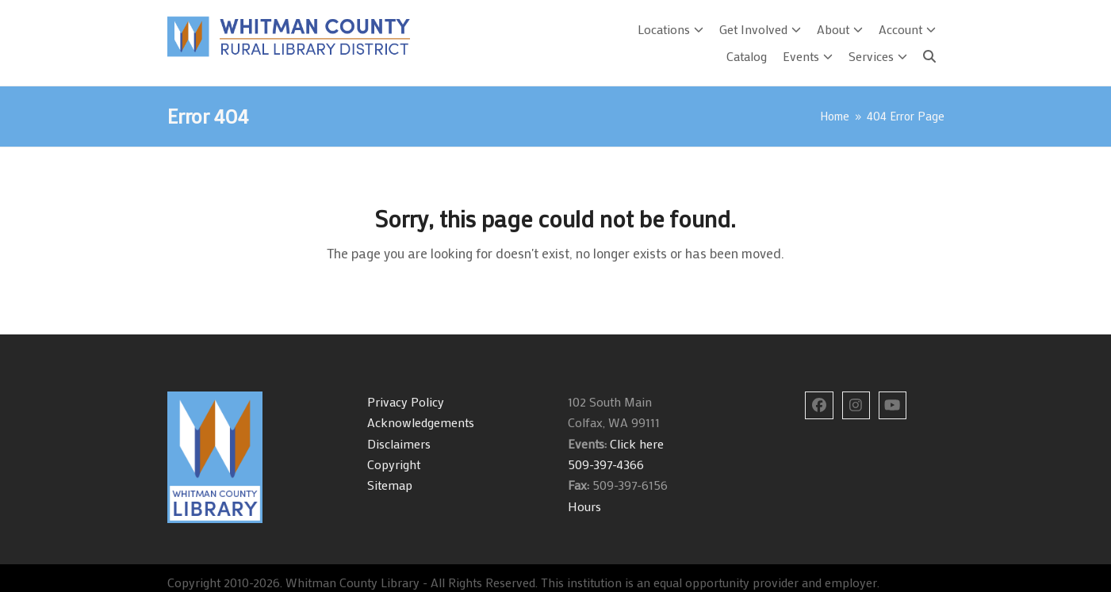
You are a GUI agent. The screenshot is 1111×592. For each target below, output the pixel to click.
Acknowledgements (420, 422)
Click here (635, 443)
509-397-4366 (606, 464)
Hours (584, 506)
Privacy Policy (405, 401)
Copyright (393, 464)
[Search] (929, 56)
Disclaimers (399, 443)
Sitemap (389, 484)
